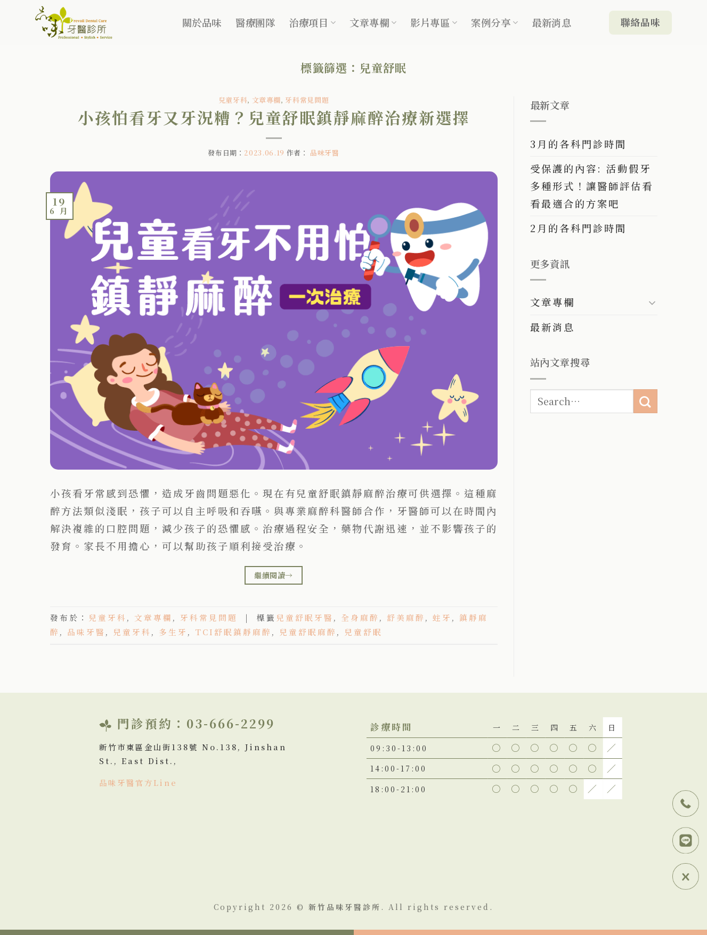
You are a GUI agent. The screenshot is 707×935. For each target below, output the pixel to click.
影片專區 (433, 22)
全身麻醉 (360, 617)
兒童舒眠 (363, 631)
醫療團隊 (255, 22)
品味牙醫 (324, 152)
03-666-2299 (230, 723)
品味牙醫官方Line (138, 782)
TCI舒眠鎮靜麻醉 (233, 631)
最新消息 (551, 22)
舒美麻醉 (406, 617)
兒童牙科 (233, 100)
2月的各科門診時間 (578, 228)
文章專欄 (373, 22)
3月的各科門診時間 (578, 144)
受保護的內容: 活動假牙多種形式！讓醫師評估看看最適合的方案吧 (591, 185)
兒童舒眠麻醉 (308, 631)
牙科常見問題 (307, 100)
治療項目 (312, 22)
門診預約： (151, 723)
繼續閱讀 (273, 575)
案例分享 (494, 22)
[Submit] (645, 401)
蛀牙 (442, 617)
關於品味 (202, 22)
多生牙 (173, 631)
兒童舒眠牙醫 (305, 617)
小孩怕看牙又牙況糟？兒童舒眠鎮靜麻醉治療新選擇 (274, 117)
